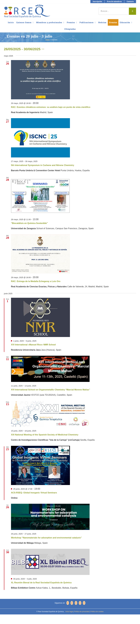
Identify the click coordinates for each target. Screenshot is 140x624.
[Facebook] (67, 603)
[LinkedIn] (80, 603)
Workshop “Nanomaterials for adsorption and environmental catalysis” (46, 538)
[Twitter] (71, 603)
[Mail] (84, 603)
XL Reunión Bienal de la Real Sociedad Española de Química (41, 582)
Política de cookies (96, 611)
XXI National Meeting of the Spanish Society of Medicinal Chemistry (44, 435)
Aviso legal (69, 611)
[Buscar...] (114, 11)
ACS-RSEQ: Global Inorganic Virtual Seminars (34, 493)
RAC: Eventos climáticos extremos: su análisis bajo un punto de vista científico (50, 107)
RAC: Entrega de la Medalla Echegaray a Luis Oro (35, 281)
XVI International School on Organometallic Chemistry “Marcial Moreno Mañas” (50, 390)
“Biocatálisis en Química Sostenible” (29, 223)
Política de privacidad (81, 611)
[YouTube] (76, 603)
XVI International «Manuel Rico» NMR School (33, 345)
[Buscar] (132, 11)
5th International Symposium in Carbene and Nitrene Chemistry (42, 165)
